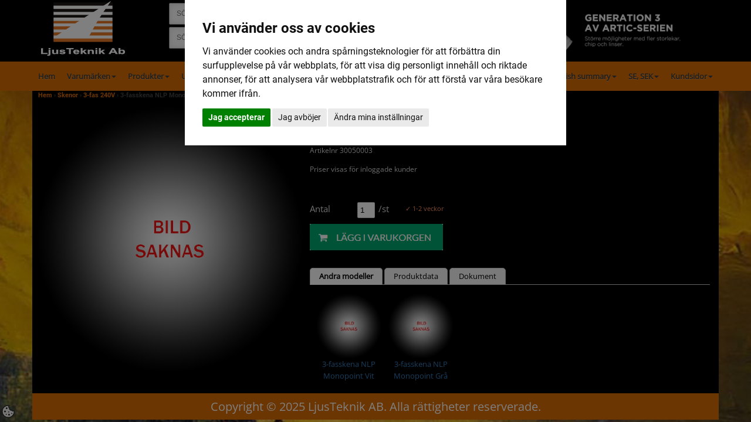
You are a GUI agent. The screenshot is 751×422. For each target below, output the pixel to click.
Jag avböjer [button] (299, 117)
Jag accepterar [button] (236, 117)
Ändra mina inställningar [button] (378, 117)
